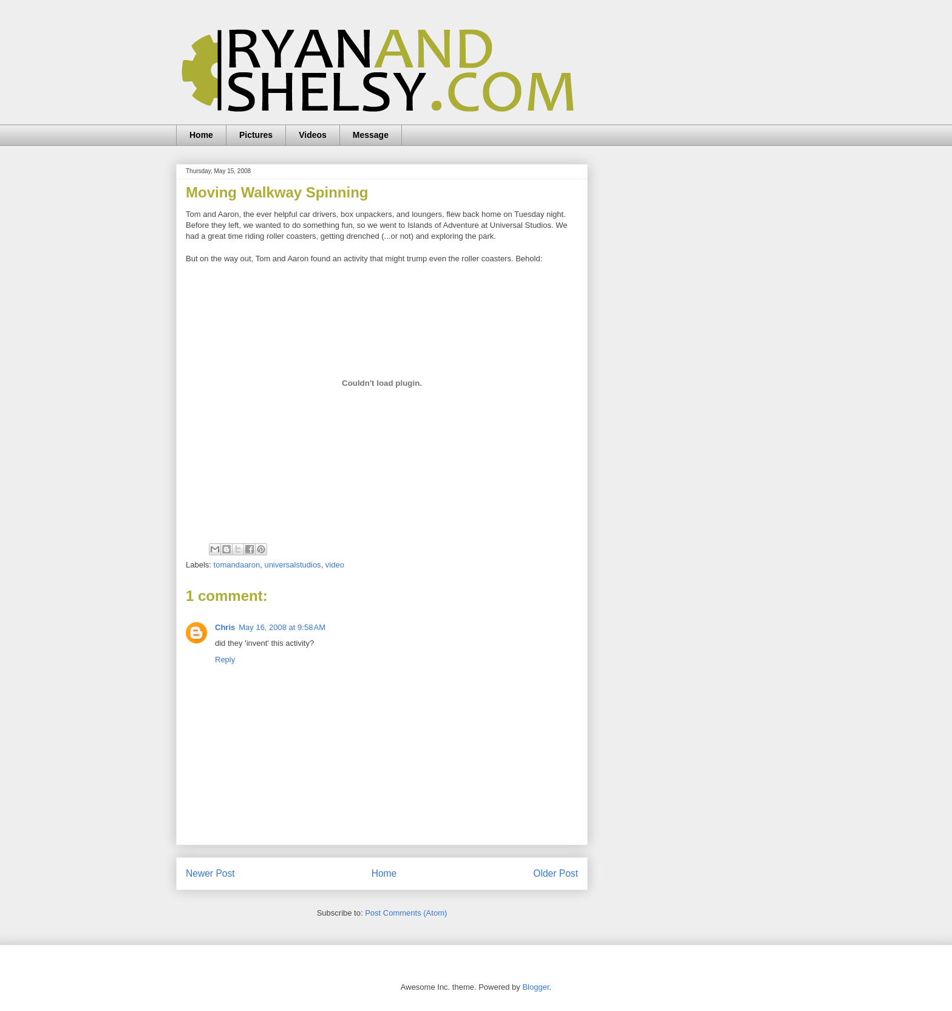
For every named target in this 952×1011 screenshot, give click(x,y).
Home (201, 135)
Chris (225, 627)
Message (371, 135)
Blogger (535, 987)
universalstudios (292, 564)
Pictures (256, 135)
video (334, 564)
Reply (225, 659)
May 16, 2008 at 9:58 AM (282, 627)
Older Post (555, 873)
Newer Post (210, 873)
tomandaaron (237, 564)
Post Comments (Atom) (406, 912)
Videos (313, 135)
